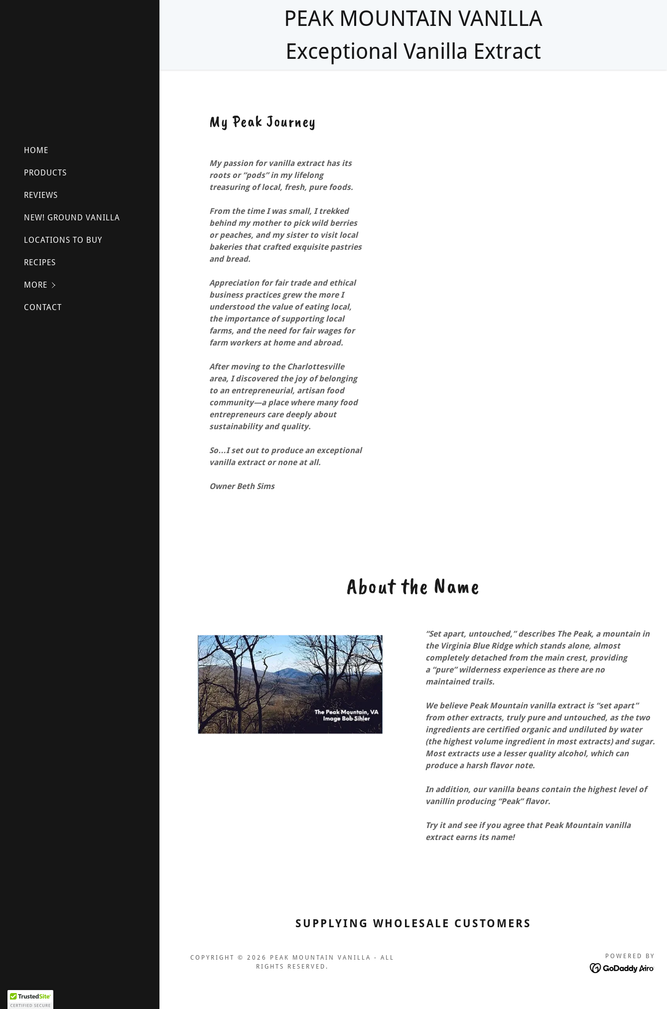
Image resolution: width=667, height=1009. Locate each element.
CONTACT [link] (43, 307)
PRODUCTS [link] (45, 172)
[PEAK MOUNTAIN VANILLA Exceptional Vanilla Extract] (413, 35)
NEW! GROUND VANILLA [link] (72, 217)
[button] (91, 285)
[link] (622, 967)
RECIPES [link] (40, 262)
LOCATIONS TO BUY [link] (63, 240)
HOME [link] (36, 150)
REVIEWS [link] (41, 195)
